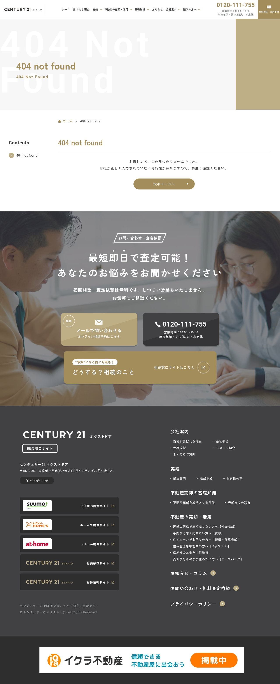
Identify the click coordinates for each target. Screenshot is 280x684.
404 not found (26, 155)
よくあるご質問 (184, 454)
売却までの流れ (239, 502)
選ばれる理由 (81, 9)
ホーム (65, 9)
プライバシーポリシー (193, 604)
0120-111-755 (236, 5)
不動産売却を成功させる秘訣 (194, 502)
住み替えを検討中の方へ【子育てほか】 (202, 546)
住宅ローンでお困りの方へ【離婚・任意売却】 (207, 540)
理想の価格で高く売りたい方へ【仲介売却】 (205, 527)
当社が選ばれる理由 (187, 441)
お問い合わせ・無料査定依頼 (200, 588)
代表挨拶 (179, 448)
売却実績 (206, 479)
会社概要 (222, 441)
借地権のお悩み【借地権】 (192, 552)
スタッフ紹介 (225, 448)
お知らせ (157, 9)
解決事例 (179, 479)
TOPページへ (164, 184)
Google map (39, 480)
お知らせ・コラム (188, 573)
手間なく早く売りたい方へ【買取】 (198, 533)
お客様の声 (234, 479)
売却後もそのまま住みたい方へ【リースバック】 (208, 559)
